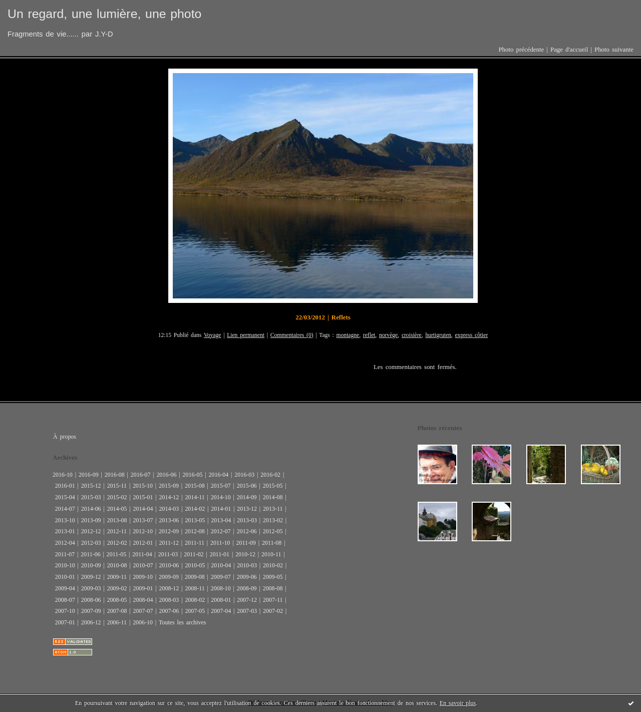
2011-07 (65, 554)
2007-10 (65, 610)
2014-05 (117, 508)
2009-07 (221, 576)
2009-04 (65, 588)
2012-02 (117, 542)
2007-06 (169, 610)
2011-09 (245, 542)
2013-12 (247, 508)
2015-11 (117, 485)
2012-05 (273, 531)
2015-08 (195, 485)
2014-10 (221, 497)
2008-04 (143, 599)
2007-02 (273, 610)
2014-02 (195, 508)
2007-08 (117, 610)
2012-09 (169, 531)
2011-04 (142, 554)
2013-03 (247, 520)
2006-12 (91, 622)
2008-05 (117, 599)
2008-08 (273, 588)
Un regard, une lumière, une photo (104, 14)
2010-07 (143, 565)
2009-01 (143, 588)
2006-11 (117, 622)
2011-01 (219, 554)
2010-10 (65, 565)
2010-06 (169, 565)
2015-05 (273, 485)
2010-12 (245, 554)
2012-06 (247, 531)
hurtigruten (438, 335)
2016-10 (63, 474)
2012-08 (195, 531)
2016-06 (167, 474)
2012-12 (91, 531)
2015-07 (221, 485)
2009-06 (247, 576)
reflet (369, 335)
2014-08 (273, 497)
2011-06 (90, 554)
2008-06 (91, 599)
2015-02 (117, 497)
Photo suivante (613, 49)
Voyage (212, 335)
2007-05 (195, 610)
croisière (412, 335)
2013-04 (221, 520)
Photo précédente (521, 49)
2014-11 (194, 497)
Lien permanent (245, 335)
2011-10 (220, 542)
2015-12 (91, 485)
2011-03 (168, 554)
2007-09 (91, 610)
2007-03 (247, 610)
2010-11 (271, 554)
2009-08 (195, 576)
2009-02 (117, 588)
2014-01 (221, 508)
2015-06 (247, 485)
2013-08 (117, 520)
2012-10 (143, 531)
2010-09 (91, 565)
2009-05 (273, 576)
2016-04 (218, 474)
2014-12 (169, 497)
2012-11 (117, 531)
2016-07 (141, 474)
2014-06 (91, 508)
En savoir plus (458, 702)
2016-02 (270, 474)
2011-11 (194, 542)
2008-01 (221, 599)
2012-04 (65, 542)
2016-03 (244, 474)
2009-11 (117, 576)
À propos (64, 436)
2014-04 (143, 508)
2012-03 (91, 542)
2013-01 (65, 531)
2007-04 (221, 610)
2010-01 (65, 576)
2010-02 (273, 565)
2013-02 (273, 520)
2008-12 (169, 588)
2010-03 (247, 565)
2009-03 (91, 588)
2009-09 (169, 576)
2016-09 (89, 474)
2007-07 (143, 610)
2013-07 (143, 520)
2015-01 (143, 497)
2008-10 (221, 588)
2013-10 (65, 520)
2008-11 (194, 588)
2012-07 (221, 531)
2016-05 (193, 474)
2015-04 (65, 497)
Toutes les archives (182, 622)
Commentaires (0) (291, 335)
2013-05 (195, 520)
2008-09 (247, 588)
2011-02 (193, 554)
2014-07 (65, 508)
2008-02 (195, 599)
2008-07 (65, 599)
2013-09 (91, 520)
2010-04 (221, 565)
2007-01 (65, 622)
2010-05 (195, 565)
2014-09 (247, 497)
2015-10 (143, 485)
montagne (348, 335)
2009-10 (143, 576)
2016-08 (115, 474)
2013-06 (169, 520)
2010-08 (117, 565)
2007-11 (272, 599)
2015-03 (91, 497)
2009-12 (91, 576)
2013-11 (272, 508)
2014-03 (169, 508)
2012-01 (143, 542)
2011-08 (271, 542)
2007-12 (247, 599)
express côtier (471, 335)
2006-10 (143, 622)
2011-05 (116, 554)
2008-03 (169, 599)
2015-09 (169, 485)
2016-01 (65, 485)
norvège (388, 335)
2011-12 (168, 542)
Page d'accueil (569, 49)
